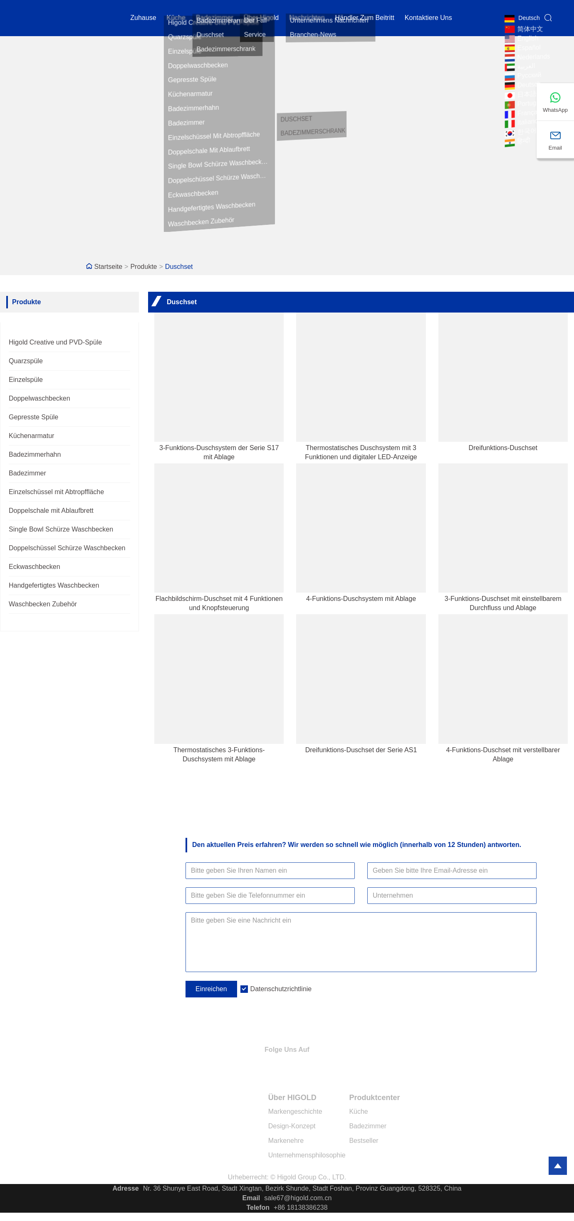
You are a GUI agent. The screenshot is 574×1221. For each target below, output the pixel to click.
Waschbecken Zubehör (43, 604)
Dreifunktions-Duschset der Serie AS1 (361, 749)
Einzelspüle (26, 379)
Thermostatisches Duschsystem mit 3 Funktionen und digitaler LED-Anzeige (361, 452)
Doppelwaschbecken (39, 398)
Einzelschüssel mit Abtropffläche (56, 491)
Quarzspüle (26, 360)
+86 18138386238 (300, 1207)
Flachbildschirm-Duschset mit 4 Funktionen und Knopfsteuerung (219, 603)
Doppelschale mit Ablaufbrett (51, 510)
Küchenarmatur (31, 435)
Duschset (179, 266)
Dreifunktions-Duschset (503, 447)
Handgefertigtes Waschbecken (54, 585)
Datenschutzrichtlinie (281, 988)
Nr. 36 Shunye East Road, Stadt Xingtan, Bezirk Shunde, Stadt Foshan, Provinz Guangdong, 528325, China (302, 1188)
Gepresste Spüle (33, 417)
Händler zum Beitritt (364, 18)
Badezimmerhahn (35, 454)
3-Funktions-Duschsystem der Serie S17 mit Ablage (219, 452)
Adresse (126, 1188)
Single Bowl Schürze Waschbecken (61, 529)
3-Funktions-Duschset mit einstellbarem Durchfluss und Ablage (503, 603)
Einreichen (211, 988)
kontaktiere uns (428, 18)
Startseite (108, 266)
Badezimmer (214, 18)
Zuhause (143, 18)
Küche (176, 18)
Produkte (143, 266)
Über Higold (261, 18)
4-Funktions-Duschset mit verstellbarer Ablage (503, 754)
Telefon (258, 1207)
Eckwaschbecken (34, 566)
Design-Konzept (292, 1126)
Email (251, 1197)
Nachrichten (306, 18)
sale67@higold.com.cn (298, 1197)
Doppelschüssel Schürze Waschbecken (67, 547)
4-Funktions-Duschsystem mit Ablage (361, 598)
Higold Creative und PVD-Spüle (55, 342)
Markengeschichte (295, 1111)
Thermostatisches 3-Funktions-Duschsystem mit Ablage (219, 754)
